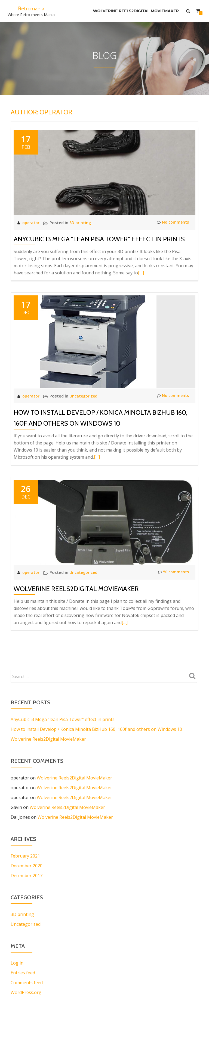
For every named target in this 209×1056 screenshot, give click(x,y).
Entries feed (23, 973)
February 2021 (25, 856)
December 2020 (26, 866)
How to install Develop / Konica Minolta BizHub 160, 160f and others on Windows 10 (96, 729)
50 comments (172, 572)
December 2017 (26, 876)
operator (31, 222)
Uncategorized (85, 396)
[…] (141, 273)
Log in (17, 963)
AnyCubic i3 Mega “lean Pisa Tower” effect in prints (99, 239)
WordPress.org (26, 992)
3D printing (81, 222)
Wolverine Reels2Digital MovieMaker (135, 10)
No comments (172, 222)
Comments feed (27, 983)
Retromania (31, 8)
